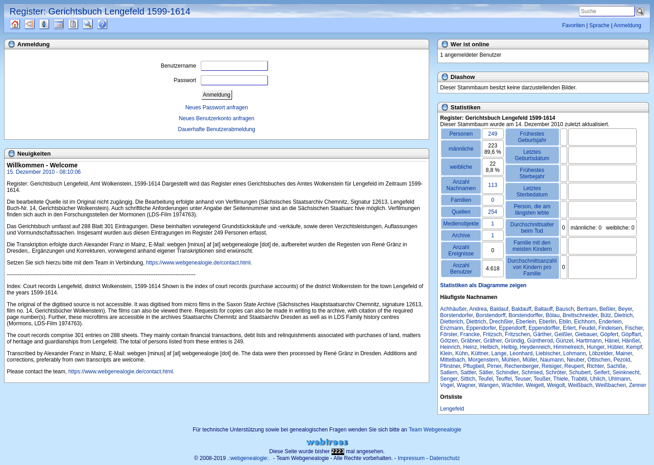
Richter (595, 366)
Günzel (564, 341)
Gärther (542, 334)
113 (492, 185)
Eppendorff (512, 328)
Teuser (522, 379)
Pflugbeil (473, 366)
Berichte (81, 24)
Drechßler (501, 321)
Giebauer (586, 334)
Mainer (623, 353)
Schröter (555, 372)
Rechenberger (522, 366)
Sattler (468, 372)
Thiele (560, 379)
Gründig (514, 341)
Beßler (607, 309)
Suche (95, 24)
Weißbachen (610, 385)
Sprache (599, 25)
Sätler (486, 372)
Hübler (615, 347)
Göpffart (631, 334)
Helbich (489, 347)
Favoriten (573, 25)
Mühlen (511, 360)
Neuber (576, 360)
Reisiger (551, 366)
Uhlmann (619, 379)
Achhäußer (453, 309)
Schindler (507, 372)
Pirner (494, 366)
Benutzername (214, 66)
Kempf (634, 347)
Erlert (569, 328)
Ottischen (598, 360)
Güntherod (540, 341)
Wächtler (512, 385)
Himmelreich (569, 347)
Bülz (605, 315)
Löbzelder (601, 353)
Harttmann (589, 341)
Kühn (461, 353)
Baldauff (521, 309)
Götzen (449, 341)
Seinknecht (626, 372)
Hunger (595, 347)
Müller (530, 360)
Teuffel (503, 379)
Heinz (470, 347)
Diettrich (476, 321)
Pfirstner (450, 366)
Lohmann (574, 353)
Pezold (622, 360)
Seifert (601, 372)
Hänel (611, 341)
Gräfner (493, 341)
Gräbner (470, 341)
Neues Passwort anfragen (216, 107)
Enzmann (451, 328)
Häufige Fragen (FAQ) (110, 24)
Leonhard (521, 353)
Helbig (509, 347)
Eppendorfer (480, 328)
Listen (51, 24)
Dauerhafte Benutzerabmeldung (216, 129)
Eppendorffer (544, 328)
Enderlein (610, 321)
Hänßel (630, 341)
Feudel (587, 328)
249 (492, 134)
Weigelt (535, 385)
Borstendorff (490, 315)
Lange (498, 353)
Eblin (565, 321)
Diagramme (37, 24)
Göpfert (609, 334)
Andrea (478, 309)
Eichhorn (584, 321)
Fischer (634, 328)
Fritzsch (492, 334)
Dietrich (623, 315)
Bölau (552, 315)
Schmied (532, 372)
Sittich (468, 379)
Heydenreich (535, 347)
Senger (448, 379)
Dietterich (451, 321)
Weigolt (556, 385)
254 (492, 212)
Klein (446, 353)
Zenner (637, 385)
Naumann (552, 360)
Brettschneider (580, 315)
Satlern (448, 372)
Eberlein (526, 321)
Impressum (411, 458)
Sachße (616, 366)
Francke (470, 334)
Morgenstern (483, 360)
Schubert (580, 372)
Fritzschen (517, 334)
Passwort (221, 80)
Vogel (447, 385)
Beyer (625, 309)
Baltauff (543, 309)
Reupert (574, 366)
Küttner (479, 353)
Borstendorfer (456, 315)
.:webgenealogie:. (249, 458)
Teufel (485, 379)
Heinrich (450, 347)
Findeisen (610, 328)
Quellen (23, 24)
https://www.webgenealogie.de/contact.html (198, 262)
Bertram (586, 309)
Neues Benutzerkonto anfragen (216, 118)
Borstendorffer (526, 315)
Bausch (565, 309)
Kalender (66, 24)
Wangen (488, 385)
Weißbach (580, 385)
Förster (448, 334)
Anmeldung (627, 25)
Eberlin (547, 321)
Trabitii (579, 379)
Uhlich (597, 379)
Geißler (563, 334)
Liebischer (547, 353)
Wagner (466, 385)
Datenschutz (445, 458)
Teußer (542, 379)
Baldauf (499, 309)
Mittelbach (452, 360)
